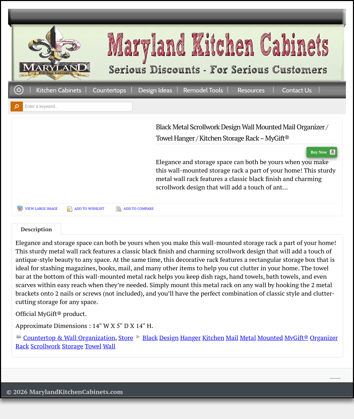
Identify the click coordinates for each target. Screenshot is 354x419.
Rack (22, 346)
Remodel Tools (203, 90)
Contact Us (297, 90)
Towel (93, 346)
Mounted (270, 337)
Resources (251, 90)
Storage (72, 346)
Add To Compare (139, 208)
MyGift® (296, 337)
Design (168, 337)
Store (125, 337)
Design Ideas (155, 90)
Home (19, 90)
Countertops (109, 90)
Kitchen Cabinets (58, 90)
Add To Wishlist (89, 208)
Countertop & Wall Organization (69, 337)
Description (36, 229)
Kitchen (213, 337)
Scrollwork (46, 346)
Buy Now (323, 152)
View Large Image (41, 208)
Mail (232, 337)
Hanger (190, 337)
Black (150, 337)
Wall (109, 346)
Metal (248, 337)
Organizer (323, 337)
